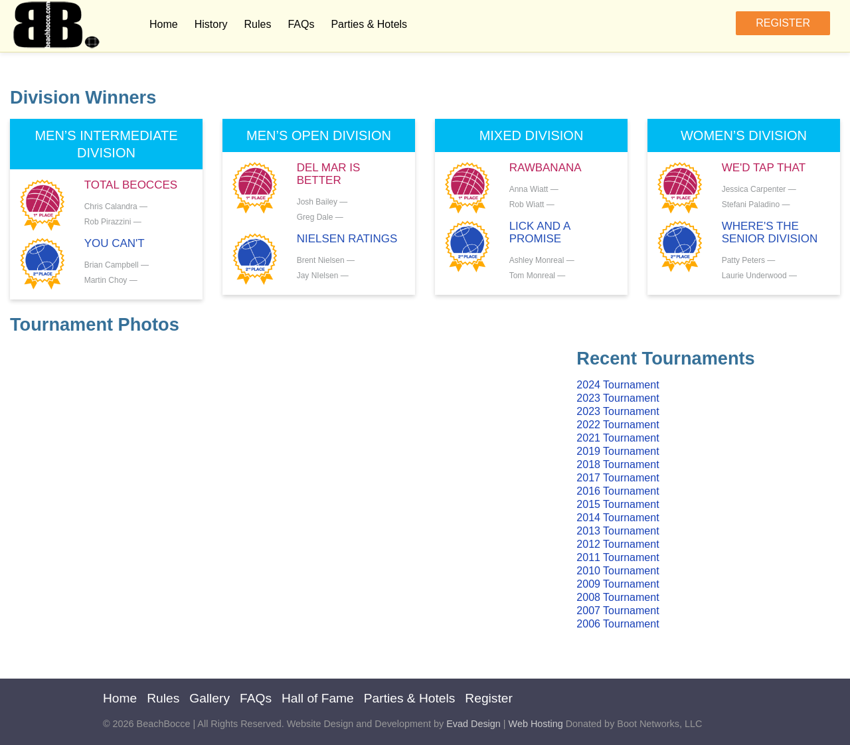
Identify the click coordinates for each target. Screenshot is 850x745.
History (211, 24)
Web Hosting (536, 723)
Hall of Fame (318, 698)
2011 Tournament (617, 557)
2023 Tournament (617, 398)
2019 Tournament (617, 451)
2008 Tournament (617, 597)
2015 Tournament (617, 504)
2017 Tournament (617, 477)
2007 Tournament (617, 610)
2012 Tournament (617, 544)
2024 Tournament (617, 384)
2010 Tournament (617, 570)
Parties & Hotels (369, 24)
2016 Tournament (617, 491)
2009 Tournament (617, 584)
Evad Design (473, 723)
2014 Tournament (617, 517)
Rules (257, 24)
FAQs (301, 24)
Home (163, 24)
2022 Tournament (617, 424)
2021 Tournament (617, 438)
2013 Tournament (617, 531)
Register (783, 23)
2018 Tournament (617, 464)
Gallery (209, 698)
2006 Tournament (617, 623)
